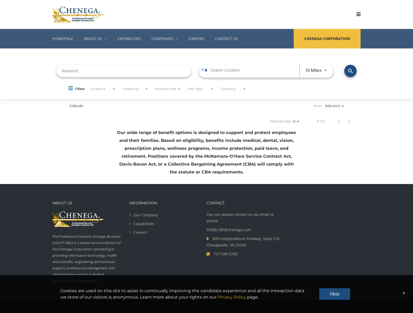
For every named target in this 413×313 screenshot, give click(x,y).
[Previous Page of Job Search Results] (338, 121)
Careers (140, 232)
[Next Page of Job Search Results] (349, 121)
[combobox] (124, 71)
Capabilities (144, 223)
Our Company (146, 214)
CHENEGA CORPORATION (327, 38)
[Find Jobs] (350, 71)
